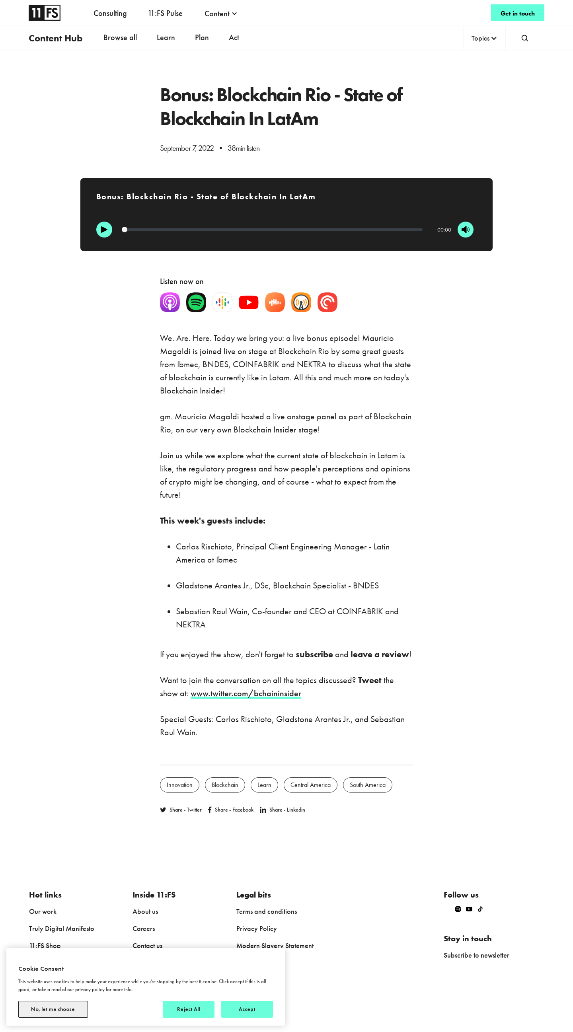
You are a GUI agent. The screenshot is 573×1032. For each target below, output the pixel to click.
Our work (43, 911)
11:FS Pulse (165, 13)
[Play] (104, 230)
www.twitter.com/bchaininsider (246, 693)
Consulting (110, 13)
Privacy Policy (256, 928)
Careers (144, 928)
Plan (202, 37)
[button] (221, 13)
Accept (247, 1009)
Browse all (120, 37)
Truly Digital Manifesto (61, 928)
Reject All (188, 1009)
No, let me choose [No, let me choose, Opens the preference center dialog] (53, 1009)
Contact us (147, 945)
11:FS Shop (45, 945)
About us (145, 911)
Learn (166, 37)
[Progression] (272, 229)
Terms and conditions (266, 911)
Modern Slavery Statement (275, 945)
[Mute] (466, 230)
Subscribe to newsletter (476, 955)
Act (234, 37)
